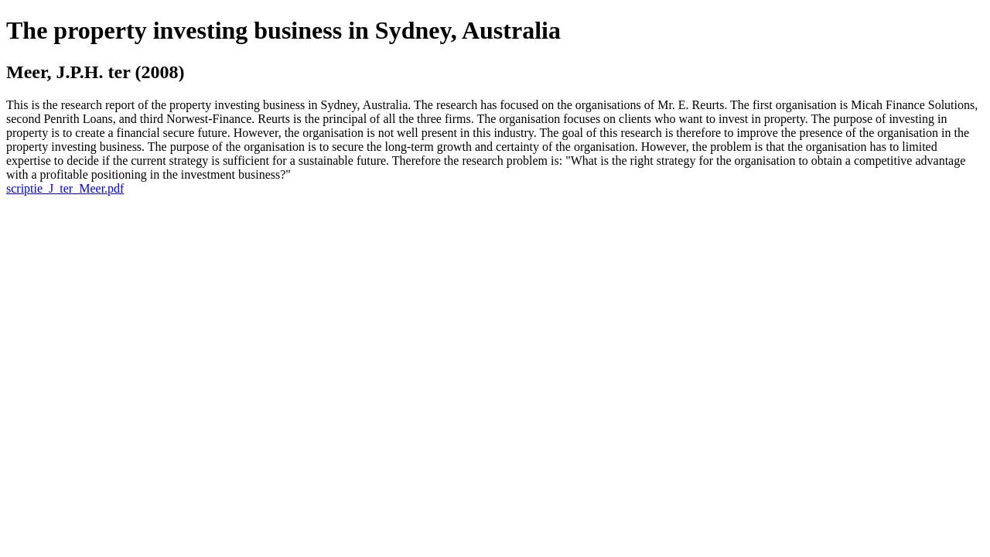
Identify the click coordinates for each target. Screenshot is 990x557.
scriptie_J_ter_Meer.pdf (65, 188)
